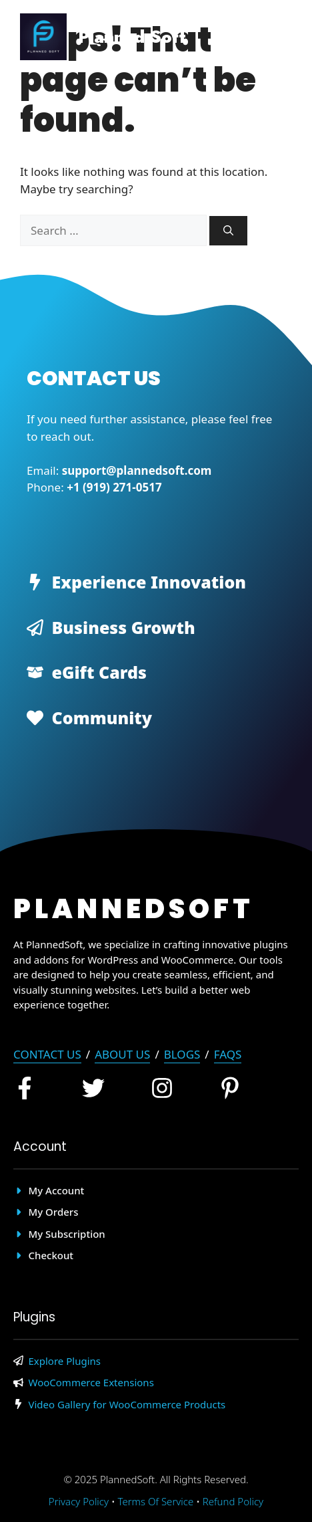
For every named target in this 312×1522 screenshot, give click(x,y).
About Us (122, 1054)
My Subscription (67, 1233)
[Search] (228, 231)
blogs (182, 1054)
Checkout (51, 1255)
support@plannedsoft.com (137, 470)
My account (57, 1190)
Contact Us (47, 1054)
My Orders (54, 1211)
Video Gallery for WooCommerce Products (127, 1404)
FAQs (228, 1054)
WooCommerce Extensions (91, 1382)
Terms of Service (155, 1501)
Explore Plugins (65, 1361)
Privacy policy (79, 1501)
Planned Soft (132, 37)
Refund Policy (233, 1501)
